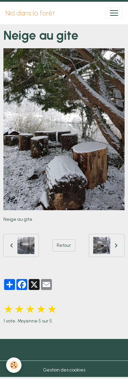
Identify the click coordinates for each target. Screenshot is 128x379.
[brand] (30, 13)
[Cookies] (14, 365)
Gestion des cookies (64, 370)
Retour (64, 245)
